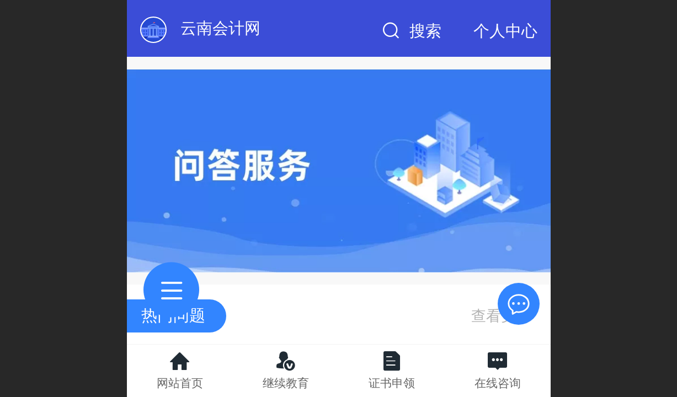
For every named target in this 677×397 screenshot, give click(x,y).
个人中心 (505, 31)
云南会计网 (220, 28)
